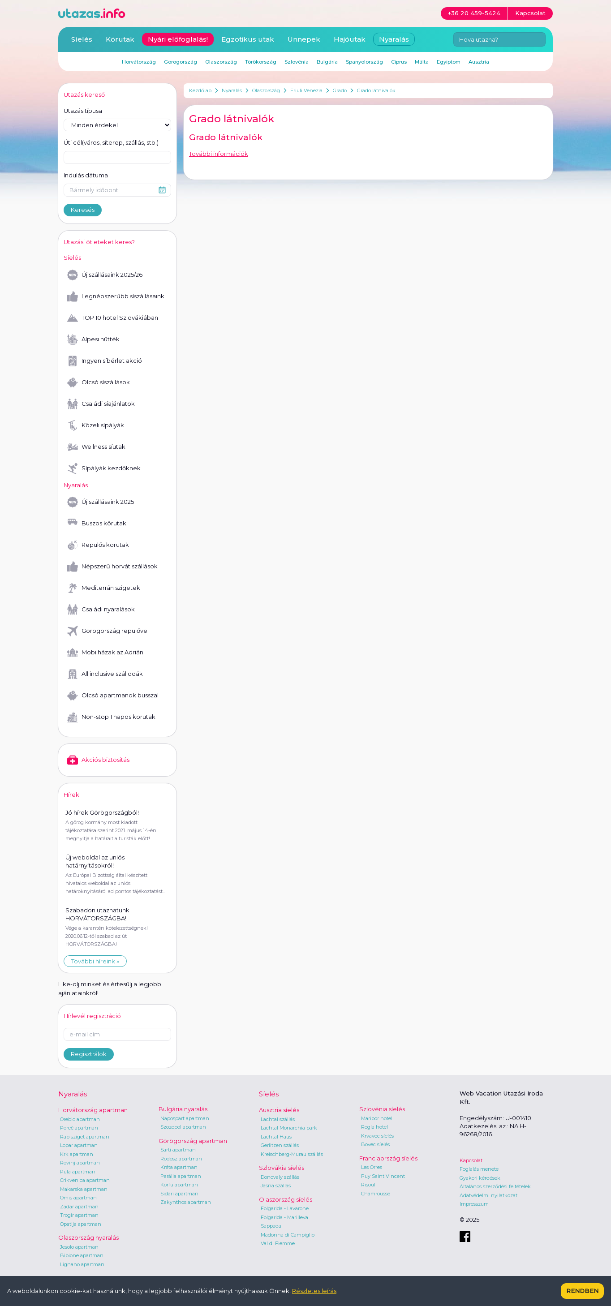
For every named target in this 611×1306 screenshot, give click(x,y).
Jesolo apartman (79, 1247)
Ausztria (479, 62)
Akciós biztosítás (98, 760)
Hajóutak (350, 39)
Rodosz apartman (181, 1159)
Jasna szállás (276, 1185)
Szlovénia (296, 62)
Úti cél (111, 142)
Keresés (83, 209)
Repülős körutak (98, 545)
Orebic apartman (80, 1119)
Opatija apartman (80, 1224)
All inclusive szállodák (105, 674)
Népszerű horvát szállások (112, 566)
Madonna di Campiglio (287, 1235)
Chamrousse (375, 1193)
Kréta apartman (179, 1167)
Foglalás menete (479, 1169)
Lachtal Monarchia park (289, 1128)
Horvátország (139, 62)
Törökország (260, 62)
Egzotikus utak (247, 39)
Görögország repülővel (108, 631)
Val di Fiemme (278, 1243)
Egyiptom (448, 62)
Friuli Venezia (306, 90)
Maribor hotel (376, 1118)
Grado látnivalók (376, 90)
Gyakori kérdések (480, 1178)
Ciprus (399, 62)
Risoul (368, 1184)
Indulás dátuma (86, 175)
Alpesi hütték (93, 339)
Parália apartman (180, 1176)
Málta (422, 62)
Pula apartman (77, 1172)
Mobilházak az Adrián (105, 652)
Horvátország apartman (93, 1109)
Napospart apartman (184, 1118)
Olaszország (266, 90)
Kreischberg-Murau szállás (292, 1154)
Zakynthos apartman (185, 1202)
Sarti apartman (178, 1150)
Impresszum (474, 1204)
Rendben (582, 1290)
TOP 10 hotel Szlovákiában (112, 318)
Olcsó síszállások (98, 382)
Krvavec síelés (377, 1136)
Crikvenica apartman (85, 1180)
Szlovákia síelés (281, 1167)
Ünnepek (304, 39)
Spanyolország (364, 62)
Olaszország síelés (285, 1199)
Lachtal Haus (276, 1137)
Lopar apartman (79, 1145)
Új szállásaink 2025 (100, 502)
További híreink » (95, 961)
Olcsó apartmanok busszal (113, 695)
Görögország (180, 62)
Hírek (71, 794)
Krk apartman (76, 1154)
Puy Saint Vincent (383, 1176)
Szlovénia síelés (382, 1109)
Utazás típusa (83, 110)
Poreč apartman (79, 1128)
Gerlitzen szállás (280, 1145)
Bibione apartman (81, 1255)
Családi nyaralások (101, 609)
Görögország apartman (193, 1140)
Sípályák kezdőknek (104, 468)
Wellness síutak (96, 447)
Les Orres (371, 1167)
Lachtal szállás (278, 1119)
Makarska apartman (84, 1189)
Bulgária (327, 62)
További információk (218, 153)
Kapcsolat (471, 1160)
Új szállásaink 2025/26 (104, 275)
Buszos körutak (96, 523)
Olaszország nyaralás (88, 1237)
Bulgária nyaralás (183, 1109)
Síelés (81, 39)
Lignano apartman (82, 1264)
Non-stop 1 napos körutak (111, 717)
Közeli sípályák (95, 425)
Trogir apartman (79, 1215)
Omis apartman (78, 1197)
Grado (340, 90)
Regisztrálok (89, 1053)
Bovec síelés (375, 1144)
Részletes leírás (314, 1290)
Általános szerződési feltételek (495, 1186)
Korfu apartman (179, 1184)
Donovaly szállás (280, 1177)
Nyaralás (232, 90)
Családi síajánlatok (101, 404)
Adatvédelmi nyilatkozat (488, 1195)
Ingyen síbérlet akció (104, 361)
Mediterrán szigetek (103, 588)
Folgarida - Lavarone (285, 1208)
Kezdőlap (200, 90)
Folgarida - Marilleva (284, 1217)
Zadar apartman (79, 1206)
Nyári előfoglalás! (178, 39)
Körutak (120, 39)
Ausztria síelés (279, 1109)
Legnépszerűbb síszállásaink (115, 296)
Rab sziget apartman (84, 1137)
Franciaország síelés (388, 1158)
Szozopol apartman (183, 1127)
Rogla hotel (374, 1127)
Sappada (271, 1226)
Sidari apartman (179, 1193)
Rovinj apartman (80, 1163)
